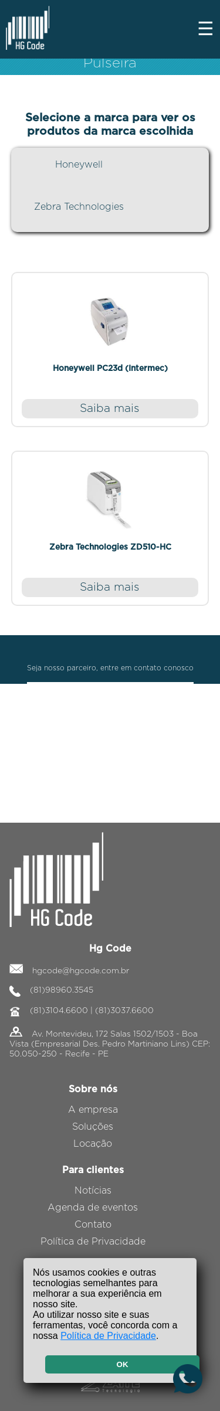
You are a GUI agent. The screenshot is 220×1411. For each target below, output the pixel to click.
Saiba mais (110, 408)
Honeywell (79, 164)
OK (122, 1364)
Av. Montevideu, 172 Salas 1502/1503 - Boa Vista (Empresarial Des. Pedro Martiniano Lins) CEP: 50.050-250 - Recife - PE (109, 1044)
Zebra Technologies (79, 207)
